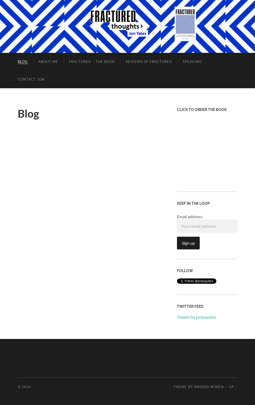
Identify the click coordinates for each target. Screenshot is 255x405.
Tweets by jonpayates (196, 316)
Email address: (207, 223)
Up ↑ (233, 387)
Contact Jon (31, 79)
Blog (23, 61)
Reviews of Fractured (149, 61)
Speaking (192, 61)
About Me (48, 61)
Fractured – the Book (92, 61)
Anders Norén (209, 387)
